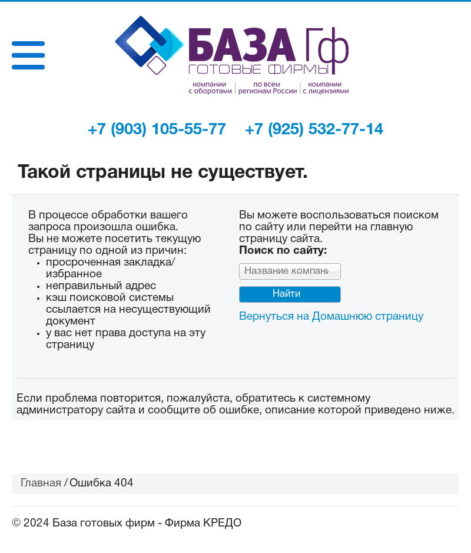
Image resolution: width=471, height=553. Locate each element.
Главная (41, 484)
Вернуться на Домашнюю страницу (331, 317)
